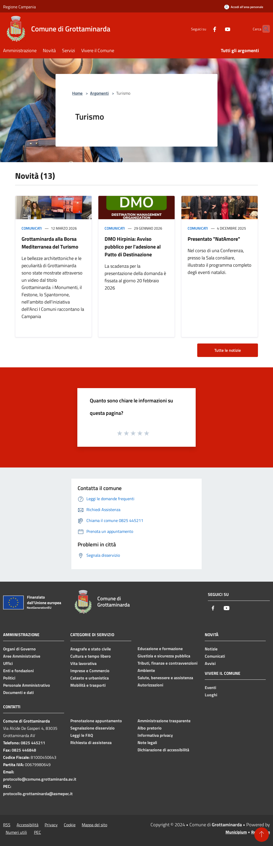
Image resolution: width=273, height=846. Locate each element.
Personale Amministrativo (26, 685)
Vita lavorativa (83, 663)
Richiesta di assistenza (91, 742)
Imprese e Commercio (90, 671)
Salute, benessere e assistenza (165, 678)
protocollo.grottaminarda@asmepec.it (38, 793)
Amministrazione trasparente (164, 721)
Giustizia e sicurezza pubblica (164, 656)
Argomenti (99, 93)
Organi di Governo (19, 649)
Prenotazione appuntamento (96, 721)
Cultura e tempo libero (90, 656)
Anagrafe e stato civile (90, 649)
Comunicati (32, 228)
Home (77, 93)
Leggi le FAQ (81, 735)
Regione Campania (19, 7)
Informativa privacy (155, 735)
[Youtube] (217, 28)
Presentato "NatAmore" (214, 239)
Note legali (147, 742)
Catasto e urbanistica (89, 678)
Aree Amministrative (21, 656)
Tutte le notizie (227, 350)
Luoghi (211, 695)
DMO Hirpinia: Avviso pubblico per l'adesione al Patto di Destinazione (133, 246)
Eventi (210, 687)
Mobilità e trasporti (88, 685)
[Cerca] (263, 29)
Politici (9, 678)
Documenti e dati (18, 692)
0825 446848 (24, 750)
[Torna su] (261, 834)
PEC (37, 832)
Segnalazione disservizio (92, 728)
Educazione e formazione (160, 648)
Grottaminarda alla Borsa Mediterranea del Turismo (50, 243)
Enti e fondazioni (18, 671)
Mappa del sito (94, 825)
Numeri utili (16, 832)
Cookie (70, 825)
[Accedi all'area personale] (243, 7)
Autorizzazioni (150, 685)
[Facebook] (204, 28)
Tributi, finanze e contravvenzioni (167, 663)
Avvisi (210, 663)
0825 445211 (33, 743)
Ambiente (146, 670)
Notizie (211, 649)
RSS (6, 825)
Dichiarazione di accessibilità (163, 750)
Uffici (8, 663)
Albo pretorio (150, 728)
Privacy (51, 825)
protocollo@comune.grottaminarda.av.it (39, 779)
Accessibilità (27, 825)
